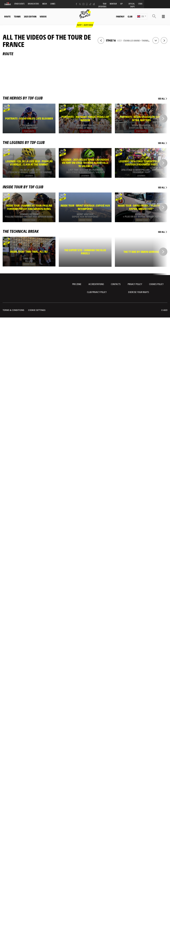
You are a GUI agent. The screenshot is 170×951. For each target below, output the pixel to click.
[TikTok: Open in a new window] (90, 4)
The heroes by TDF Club (85, 98)
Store (140, 3)
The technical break (85, 231)
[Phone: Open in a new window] (87, 4)
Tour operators (102, 5)
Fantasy (120, 16)
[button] (141, 16)
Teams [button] (17, 16)
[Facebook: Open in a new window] (76, 4)
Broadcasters (33, 3)
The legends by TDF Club (85, 142)
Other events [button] (19, 3)
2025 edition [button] (30, 16)
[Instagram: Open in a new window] (83, 4)
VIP (121, 3)
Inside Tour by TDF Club (85, 187)
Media (44, 3)
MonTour (113, 3)
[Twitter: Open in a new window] (80, 4)
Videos (43, 16)
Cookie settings (36, 310)
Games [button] (52, 3)
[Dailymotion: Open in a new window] (94, 4)
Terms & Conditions (13, 310)
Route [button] (7, 16)
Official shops (131, 5)
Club (130, 16)
